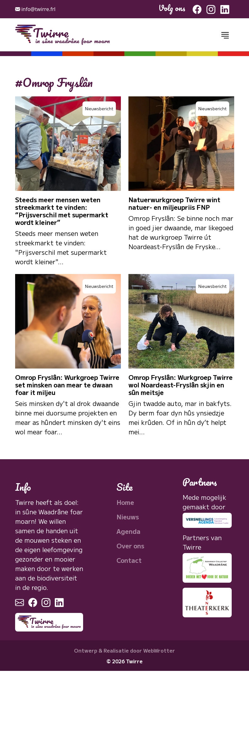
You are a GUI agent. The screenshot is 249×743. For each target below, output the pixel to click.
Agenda (128, 531)
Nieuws (127, 516)
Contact (129, 560)
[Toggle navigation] (225, 35)
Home (125, 502)
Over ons (130, 545)
